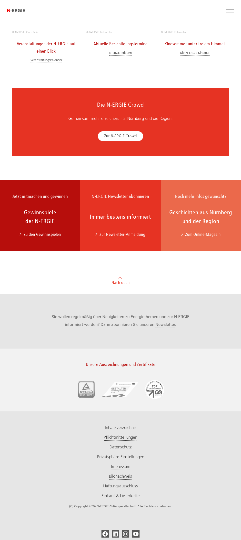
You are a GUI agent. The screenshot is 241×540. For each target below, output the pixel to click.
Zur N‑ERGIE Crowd (120, 135)
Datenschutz (121, 447)
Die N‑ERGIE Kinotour (194, 53)
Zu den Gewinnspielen (40, 234)
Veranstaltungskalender (46, 60)
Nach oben (120, 280)
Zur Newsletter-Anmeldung (120, 234)
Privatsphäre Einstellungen (120, 456)
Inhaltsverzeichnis (120, 427)
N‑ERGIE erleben (120, 53)
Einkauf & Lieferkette (120, 495)
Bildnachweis (120, 476)
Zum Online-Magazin (201, 234)
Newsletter (165, 324)
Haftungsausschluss (120, 485)
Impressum (120, 466)
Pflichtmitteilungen (120, 437)
